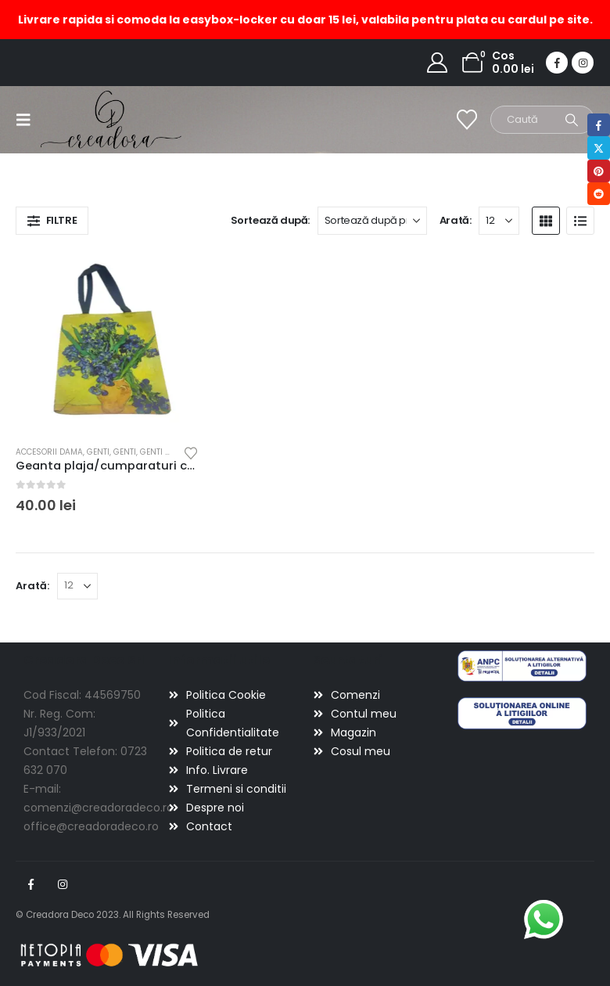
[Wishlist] (467, 120)
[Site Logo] (84, 119)
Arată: (456, 220)
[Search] (572, 119)
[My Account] (437, 62)
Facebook (30, 884)
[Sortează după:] (372, 221)
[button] (28, 119)
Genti (98, 452)
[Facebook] (557, 63)
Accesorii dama (49, 452)
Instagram (62, 884)
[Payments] (109, 954)
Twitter (598, 147)
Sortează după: (270, 220)
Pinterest (598, 171)
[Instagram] (583, 63)
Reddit (598, 193)
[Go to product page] (107, 342)
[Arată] (499, 221)
